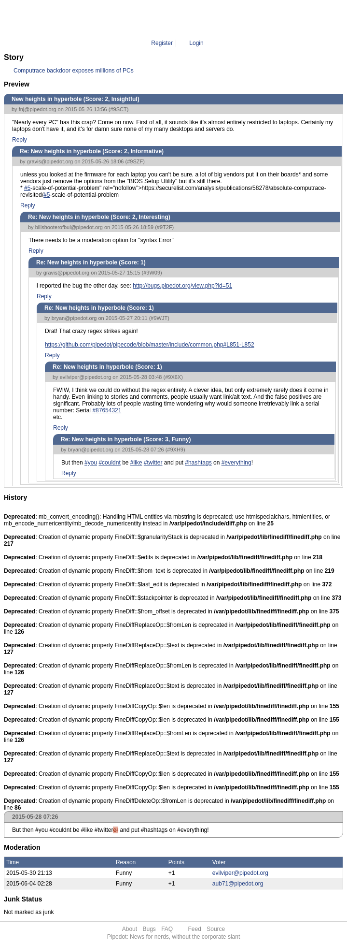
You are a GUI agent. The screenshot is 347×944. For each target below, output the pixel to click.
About (129, 929)
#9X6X (173, 377)
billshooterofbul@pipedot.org (69, 227)
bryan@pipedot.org (74, 318)
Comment (178, 19)
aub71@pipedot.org (238, 883)
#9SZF (135, 161)
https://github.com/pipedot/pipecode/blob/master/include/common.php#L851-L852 (149, 344)
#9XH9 (175, 449)
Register (162, 43)
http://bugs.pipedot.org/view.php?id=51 (182, 285)
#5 (27, 188)
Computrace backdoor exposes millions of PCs (74, 70)
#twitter (153, 462)
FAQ (167, 929)
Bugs (148, 929)
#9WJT (159, 318)
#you (90, 462)
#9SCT (118, 109)
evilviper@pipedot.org (85, 377)
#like (136, 462)
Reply (19, 139)
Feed (194, 929)
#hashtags (198, 462)
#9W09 (151, 273)
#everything (236, 462)
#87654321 (106, 410)
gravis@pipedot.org (50, 161)
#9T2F (164, 227)
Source (216, 929)
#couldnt (109, 462)
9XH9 (205, 19)
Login (196, 43)
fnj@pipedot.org (37, 109)
